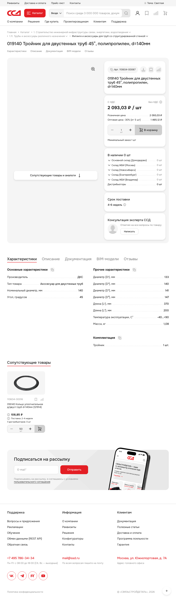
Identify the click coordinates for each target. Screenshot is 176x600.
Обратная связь (17, 544)
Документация (54, 51)
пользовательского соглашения (32, 481)
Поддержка (118, 21)
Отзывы (89, 51)
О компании (15, 21)
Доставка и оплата (35, 3)
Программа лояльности (132, 538)
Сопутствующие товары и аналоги (55, 175)
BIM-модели (74, 51)
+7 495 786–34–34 (20, 558)
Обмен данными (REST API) (24, 538)
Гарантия (123, 544)
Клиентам (100, 21)
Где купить (51, 21)
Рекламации (15, 527)
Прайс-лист (58, 3)
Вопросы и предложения (23, 521)
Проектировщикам (76, 21)
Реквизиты (13, 3)
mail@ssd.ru (71, 558)
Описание (36, 51)
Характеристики (16, 51)
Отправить (74, 469)
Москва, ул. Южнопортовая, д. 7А (142, 558)
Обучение (13, 533)
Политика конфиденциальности (25, 591)
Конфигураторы (72, 538)
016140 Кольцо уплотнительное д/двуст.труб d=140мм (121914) (25, 406)
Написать (129, 231)
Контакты (75, 3)
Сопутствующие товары (29, 362)
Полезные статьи (128, 527)
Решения (34, 21)
